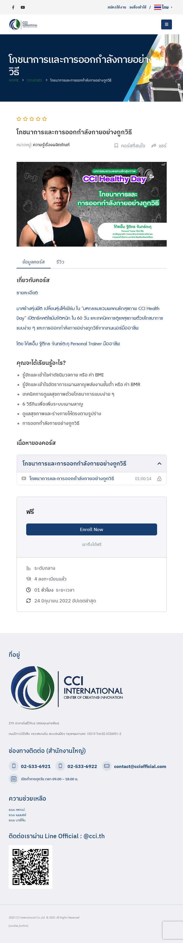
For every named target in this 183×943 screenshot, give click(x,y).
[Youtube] (23, 7)
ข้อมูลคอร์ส (33, 262)
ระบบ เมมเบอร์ (17, 815)
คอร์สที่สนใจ (129, 145)
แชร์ (159, 145)
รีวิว (60, 262)
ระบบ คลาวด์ (17, 810)
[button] (166, 24)
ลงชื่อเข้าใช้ (138, 7)
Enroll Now (91, 529)
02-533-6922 (82, 766)
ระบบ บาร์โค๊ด (17, 820)
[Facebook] (13, 7)
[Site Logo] (23, 24)
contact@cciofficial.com (140, 766)
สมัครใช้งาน (117, 7)
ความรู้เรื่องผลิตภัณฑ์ (51, 144)
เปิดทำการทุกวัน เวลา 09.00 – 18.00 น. (49, 779)
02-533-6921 (36, 766)
